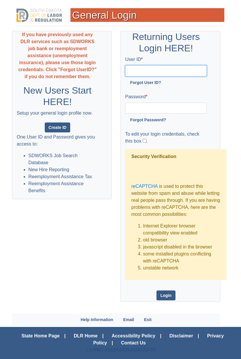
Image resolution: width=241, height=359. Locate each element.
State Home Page (40, 335)
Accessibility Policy (133, 335)
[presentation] (175, 171)
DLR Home (86, 335)
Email (128, 319)
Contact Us (133, 342)
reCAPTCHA (144, 186)
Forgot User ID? (145, 82)
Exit (148, 319)
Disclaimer (181, 335)
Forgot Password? (148, 120)
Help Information (97, 319)
